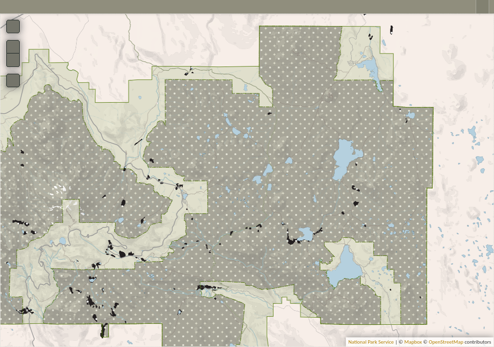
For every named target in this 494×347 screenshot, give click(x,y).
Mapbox (413, 342)
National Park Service (371, 342)
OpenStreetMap (446, 342)
